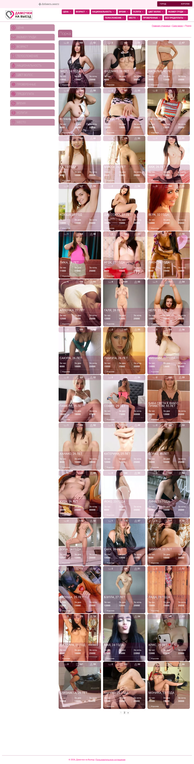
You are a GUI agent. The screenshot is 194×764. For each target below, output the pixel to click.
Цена (67, 11)
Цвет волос (156, 11)
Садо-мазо (177, 26)
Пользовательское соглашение (110, 759)
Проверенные (152, 18)
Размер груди (177, 11)
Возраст (82, 11)
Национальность (103, 11)
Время (124, 11)
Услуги (138, 11)
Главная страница (161, 26)
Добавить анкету (49, 4)
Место (134, 18)
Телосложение (115, 18)
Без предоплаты (176, 18)
